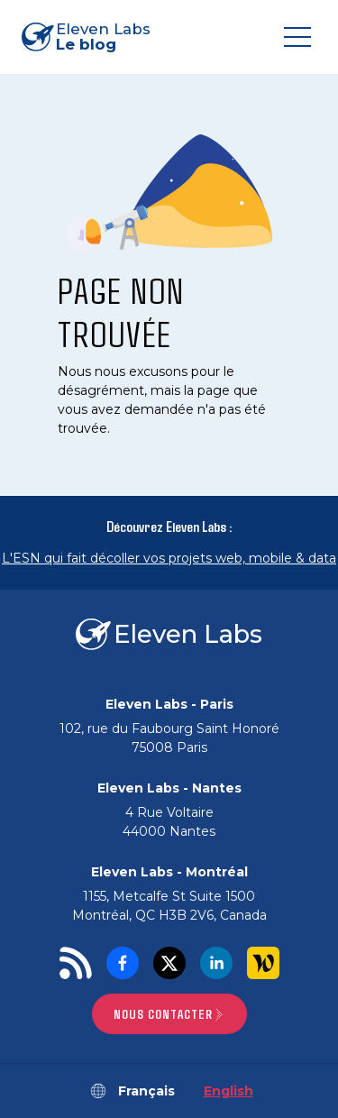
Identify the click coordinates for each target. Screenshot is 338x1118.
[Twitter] (169, 963)
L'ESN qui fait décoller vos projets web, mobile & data (169, 558)
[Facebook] (122, 963)
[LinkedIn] (216, 963)
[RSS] (75, 963)
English (228, 1091)
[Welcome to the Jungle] (263, 963)
